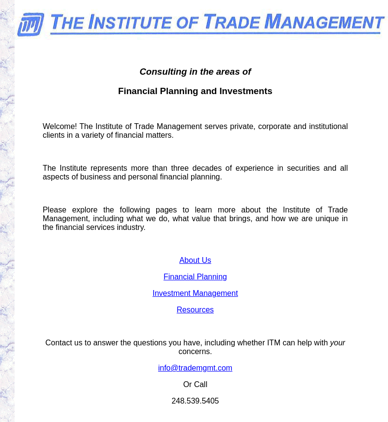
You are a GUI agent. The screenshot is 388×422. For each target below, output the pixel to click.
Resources (195, 310)
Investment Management (195, 293)
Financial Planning (195, 277)
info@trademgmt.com (195, 368)
